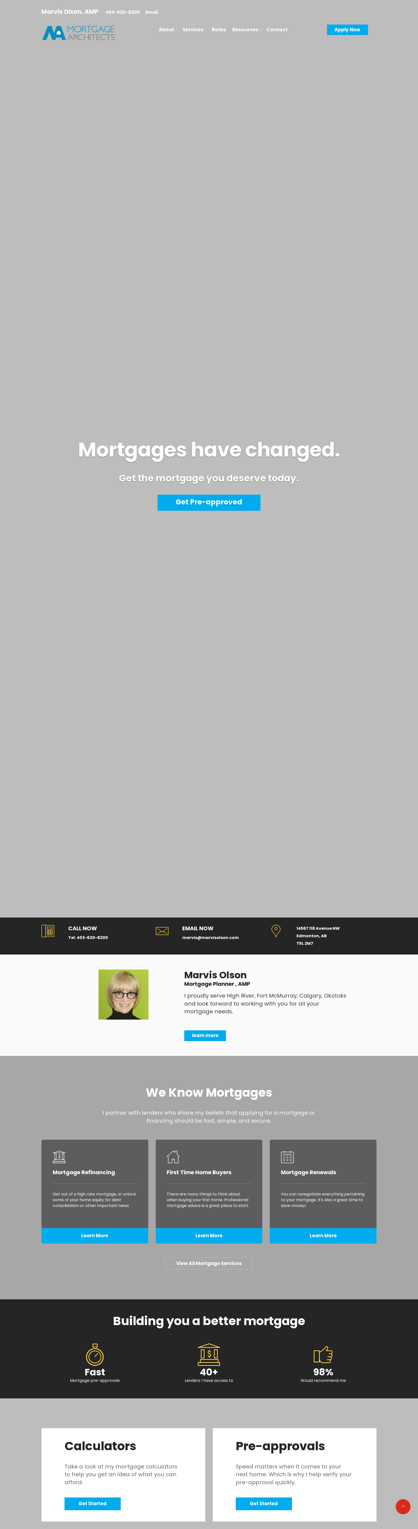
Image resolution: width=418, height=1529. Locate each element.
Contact (277, 29)
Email (152, 12)
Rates (219, 29)
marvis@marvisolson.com (210, 938)
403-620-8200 (123, 12)
